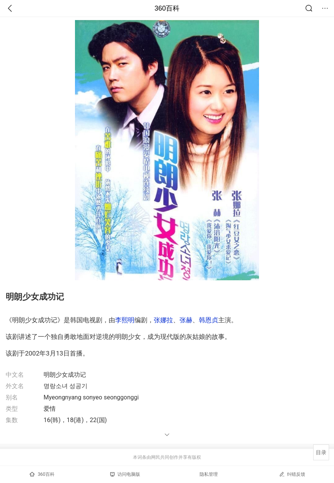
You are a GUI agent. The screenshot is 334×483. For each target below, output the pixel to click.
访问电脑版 (125, 474)
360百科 (167, 8)
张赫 (185, 320)
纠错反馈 (292, 474)
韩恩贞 (208, 320)
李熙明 (124, 320)
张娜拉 (163, 320)
